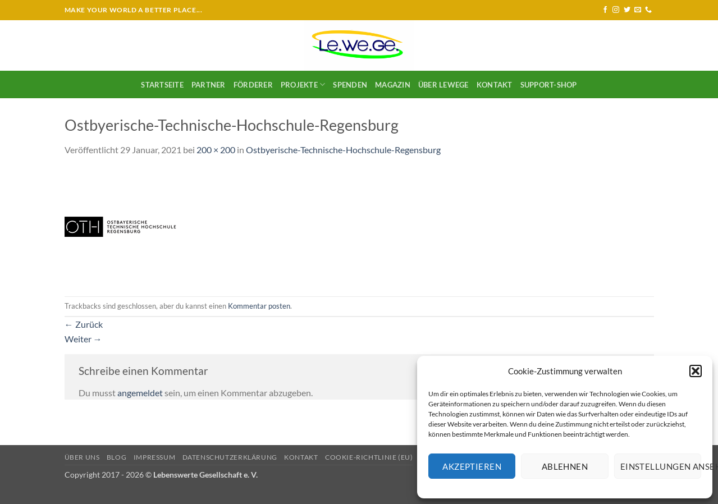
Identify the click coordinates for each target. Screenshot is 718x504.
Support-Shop (548, 84)
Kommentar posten (259, 305)
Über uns (82, 457)
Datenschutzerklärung (229, 457)
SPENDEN (350, 84)
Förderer (253, 84)
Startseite (162, 84)
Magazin (392, 84)
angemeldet (140, 392)
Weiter (83, 338)
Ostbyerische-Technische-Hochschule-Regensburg (343, 149)
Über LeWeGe (443, 84)
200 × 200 (215, 149)
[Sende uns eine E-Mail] (637, 10)
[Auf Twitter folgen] (627, 10)
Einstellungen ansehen (660, 466)
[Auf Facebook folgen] (605, 10)
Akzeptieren (471, 466)
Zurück (84, 324)
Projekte (303, 84)
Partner (208, 84)
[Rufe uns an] (648, 10)
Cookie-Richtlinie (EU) (369, 457)
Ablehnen (565, 466)
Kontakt (495, 84)
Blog (116, 457)
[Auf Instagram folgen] (615, 10)
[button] (695, 371)
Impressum (155, 457)
